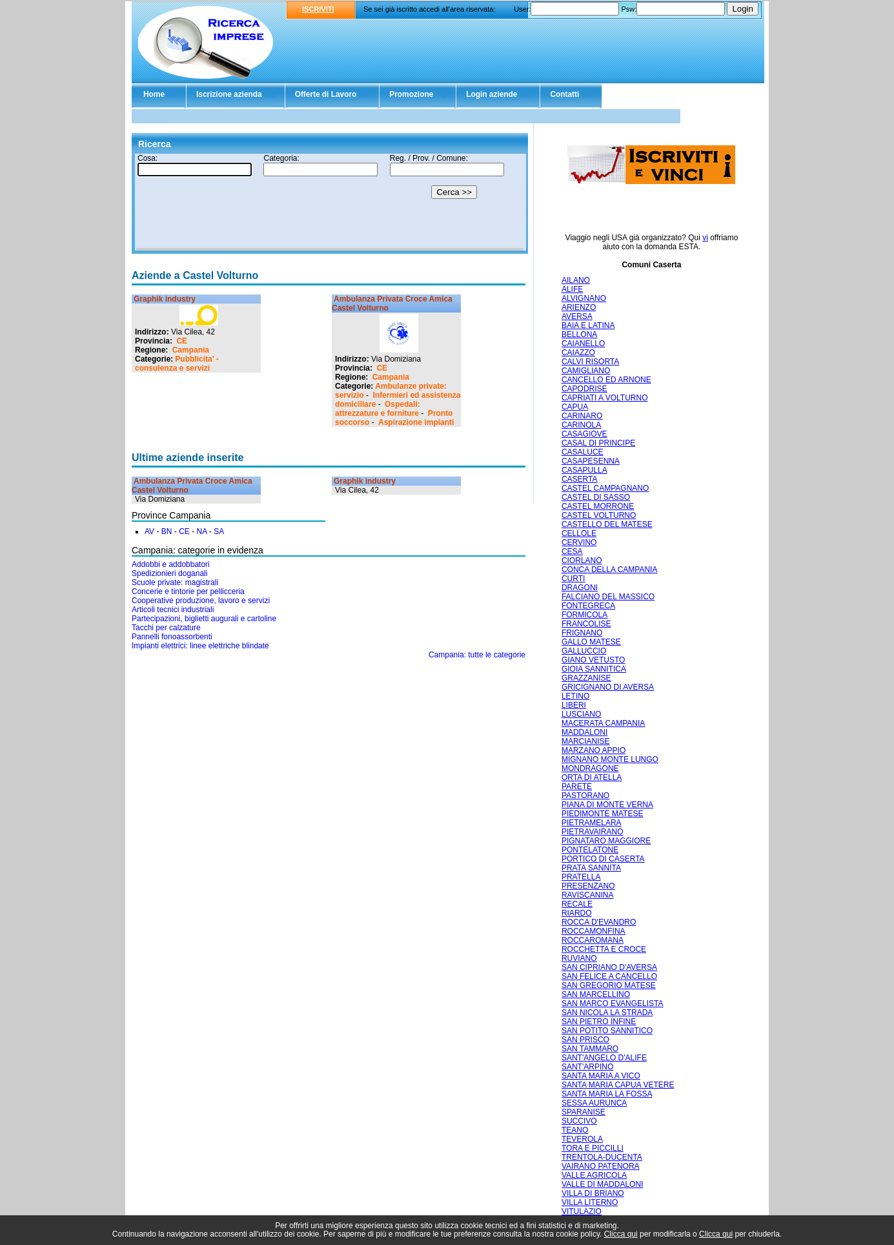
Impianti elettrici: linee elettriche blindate (200, 645)
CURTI (573, 578)
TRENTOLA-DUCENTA (602, 1157)
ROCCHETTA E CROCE (604, 949)
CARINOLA (581, 424)
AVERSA (577, 316)
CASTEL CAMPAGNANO (605, 488)
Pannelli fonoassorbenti (172, 636)
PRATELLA (581, 876)
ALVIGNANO (584, 298)
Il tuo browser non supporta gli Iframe (329, 202)
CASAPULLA (584, 470)
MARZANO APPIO (593, 750)
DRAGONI (580, 587)
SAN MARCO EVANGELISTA (613, 1003)
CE (181, 340)
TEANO (575, 1130)
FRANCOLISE (586, 623)
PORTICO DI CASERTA (603, 858)
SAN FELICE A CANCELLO (609, 976)
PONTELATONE (590, 849)
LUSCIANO (581, 714)
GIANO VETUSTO (593, 659)
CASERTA (580, 479)
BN (166, 531)
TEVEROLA (582, 1139)
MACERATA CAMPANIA (603, 723)
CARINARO (582, 415)
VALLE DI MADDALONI (602, 1184)
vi (705, 237)
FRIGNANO (582, 632)
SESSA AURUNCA (594, 1102)
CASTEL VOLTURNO (599, 515)
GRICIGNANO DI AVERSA (608, 687)
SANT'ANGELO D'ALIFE (604, 1057)
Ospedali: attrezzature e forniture (377, 409)
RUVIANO (579, 958)
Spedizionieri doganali (169, 573)
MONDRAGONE (590, 768)
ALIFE (572, 289)
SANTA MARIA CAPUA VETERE (618, 1084)
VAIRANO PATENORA (601, 1166)
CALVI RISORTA (590, 361)
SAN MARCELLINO (596, 994)
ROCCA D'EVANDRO (599, 922)
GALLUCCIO (584, 650)
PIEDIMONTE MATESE (602, 813)
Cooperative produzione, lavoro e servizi (201, 600)
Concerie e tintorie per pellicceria (188, 591)
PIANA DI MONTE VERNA (607, 804)
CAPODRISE (584, 388)
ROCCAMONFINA (593, 931)
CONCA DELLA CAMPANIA (610, 569)
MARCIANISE (586, 741)
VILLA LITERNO (590, 1202)
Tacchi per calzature (166, 627)
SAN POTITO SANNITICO (607, 1030)
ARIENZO (579, 307)
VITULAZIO (582, 1211)
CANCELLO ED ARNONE (606, 379)
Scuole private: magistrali (175, 582)
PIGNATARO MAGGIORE (606, 840)
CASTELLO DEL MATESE (607, 524)
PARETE (577, 786)
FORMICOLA (584, 614)
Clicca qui (621, 1234)
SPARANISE (583, 1111)
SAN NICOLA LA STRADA (607, 1012)
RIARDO (577, 913)
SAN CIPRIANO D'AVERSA (609, 967)
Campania (190, 350)
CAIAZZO (578, 352)
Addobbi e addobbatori (171, 564)
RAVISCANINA (587, 895)
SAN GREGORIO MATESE (609, 985)
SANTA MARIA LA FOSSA (607, 1093)
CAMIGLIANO (586, 370)
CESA (572, 551)
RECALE (577, 904)
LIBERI (574, 705)
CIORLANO (582, 560)
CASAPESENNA (591, 461)
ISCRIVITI (318, 9)
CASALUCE (583, 452)
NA (201, 531)
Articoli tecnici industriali (173, 609)
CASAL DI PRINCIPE (598, 443)
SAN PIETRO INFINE (599, 1021)
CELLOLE (579, 533)
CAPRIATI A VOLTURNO (605, 397)
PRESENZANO (588, 885)
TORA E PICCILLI (593, 1148)
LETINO (575, 696)
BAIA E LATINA (588, 325)
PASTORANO (585, 795)
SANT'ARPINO (587, 1066)
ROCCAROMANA (593, 940)
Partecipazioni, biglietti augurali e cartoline (204, 618)
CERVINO (579, 542)
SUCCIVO (579, 1121)
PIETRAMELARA (592, 822)
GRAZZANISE (586, 678)
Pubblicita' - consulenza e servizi (177, 364)
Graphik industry (165, 299)
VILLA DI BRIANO (593, 1193)
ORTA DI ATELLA (592, 777)
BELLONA (579, 334)
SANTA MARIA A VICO (601, 1075)
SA (219, 531)
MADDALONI (584, 732)
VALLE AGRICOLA (594, 1175)
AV (149, 531)
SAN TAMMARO (590, 1048)
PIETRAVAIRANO (593, 831)
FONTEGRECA (588, 605)
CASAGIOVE (584, 433)
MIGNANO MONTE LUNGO (610, 759)
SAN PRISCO (585, 1039)
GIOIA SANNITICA (594, 669)
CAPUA (575, 406)
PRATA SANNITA (591, 867)
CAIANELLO (583, 343)
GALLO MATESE (591, 641)
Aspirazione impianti (416, 422)
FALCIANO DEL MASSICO (608, 596)
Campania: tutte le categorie (477, 654)
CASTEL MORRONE (598, 506)
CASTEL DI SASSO (596, 497)
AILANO (576, 280)
